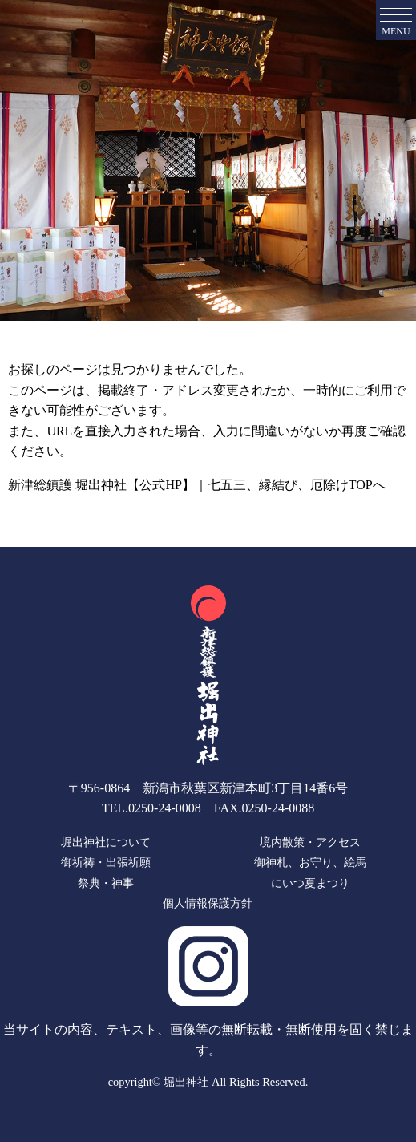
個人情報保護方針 (207, 903)
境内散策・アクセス (310, 842)
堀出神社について (106, 842)
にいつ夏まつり (310, 883)
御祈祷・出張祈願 (106, 862)
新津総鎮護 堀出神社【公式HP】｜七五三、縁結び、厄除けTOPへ (196, 485)
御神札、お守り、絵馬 (310, 862)
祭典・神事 (106, 883)
